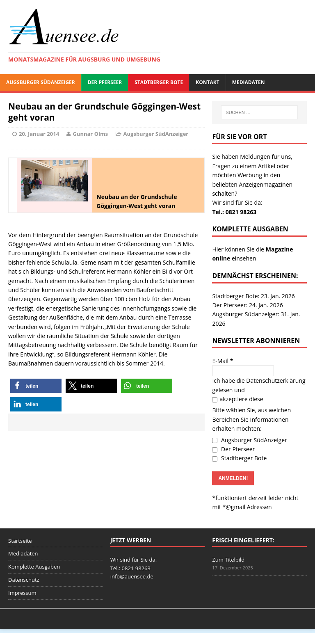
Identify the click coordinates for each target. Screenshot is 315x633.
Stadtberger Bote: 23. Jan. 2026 (253, 296)
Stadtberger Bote (159, 82)
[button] (36, 386)
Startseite (20, 540)
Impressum (22, 592)
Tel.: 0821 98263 (234, 212)
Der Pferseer (105, 82)
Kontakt (207, 82)
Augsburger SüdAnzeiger (40, 82)
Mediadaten (248, 82)
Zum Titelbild (228, 559)
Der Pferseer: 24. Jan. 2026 (247, 305)
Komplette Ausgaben (34, 566)
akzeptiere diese (237, 399)
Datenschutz (23, 579)
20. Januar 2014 (39, 133)
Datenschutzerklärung (275, 380)
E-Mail (222, 361)
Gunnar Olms (90, 133)
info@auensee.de (131, 576)
